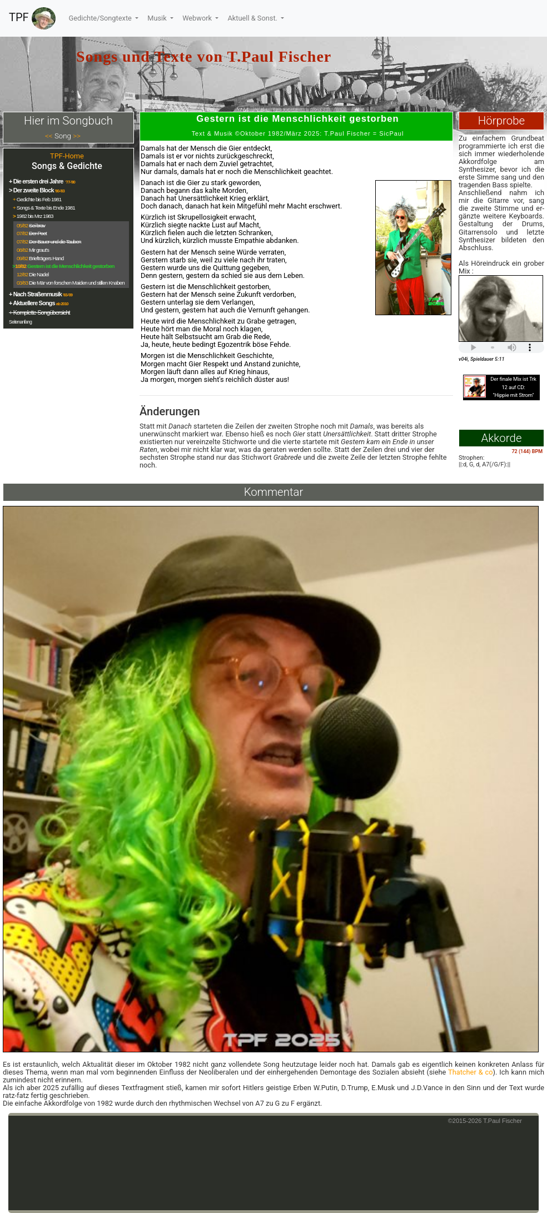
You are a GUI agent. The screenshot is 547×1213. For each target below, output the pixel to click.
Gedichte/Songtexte (101, 18)
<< (49, 136)
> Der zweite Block (31, 190)
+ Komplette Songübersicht (39, 312)
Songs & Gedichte (67, 166)
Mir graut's (39, 250)
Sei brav (37, 225)
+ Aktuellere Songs (32, 303)
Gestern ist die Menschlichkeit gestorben (71, 266)
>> (77, 136)
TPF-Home (67, 156)
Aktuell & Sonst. (253, 18)
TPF (32, 18)
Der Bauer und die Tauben (55, 241)
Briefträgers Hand (46, 258)
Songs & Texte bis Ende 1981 (46, 208)
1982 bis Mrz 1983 (35, 216)
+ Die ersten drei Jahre (36, 181)
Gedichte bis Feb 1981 (39, 199)
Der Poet (38, 233)
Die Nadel (38, 274)
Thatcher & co (470, 1072)
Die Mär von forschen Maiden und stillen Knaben (77, 283)
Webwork (197, 18)
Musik (157, 18)
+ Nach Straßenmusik (35, 294)
